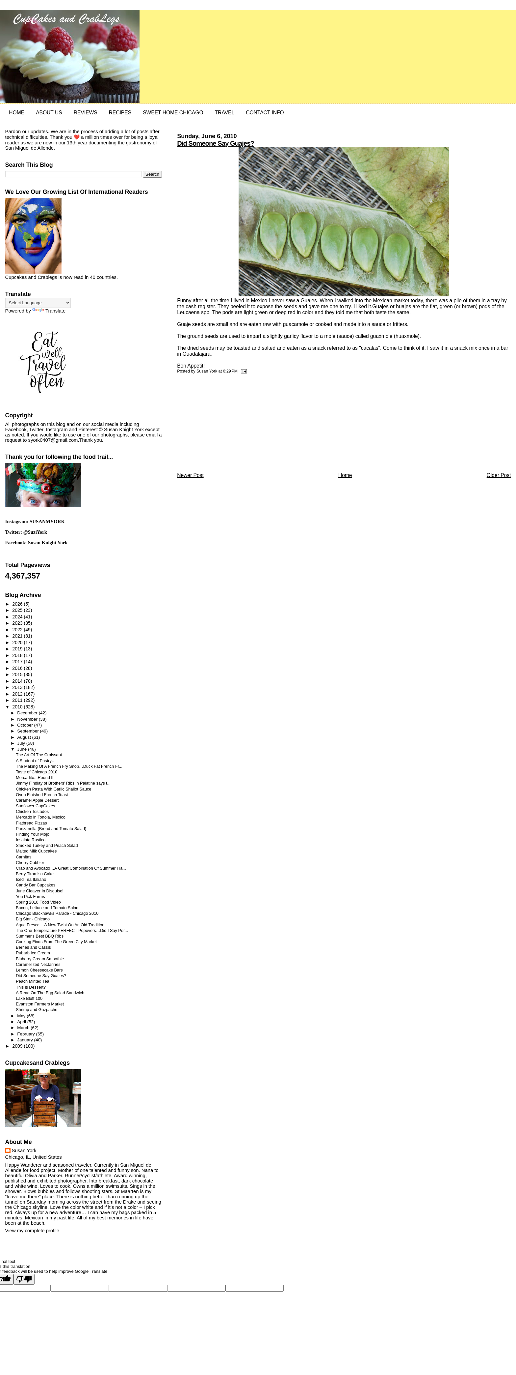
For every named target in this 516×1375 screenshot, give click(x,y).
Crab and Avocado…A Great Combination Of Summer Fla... (71, 868)
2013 (18, 687)
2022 (18, 629)
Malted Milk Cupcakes (36, 851)
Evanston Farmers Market (40, 1004)
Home (345, 475)
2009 (18, 1046)
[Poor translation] (24, 1279)
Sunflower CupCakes (35, 806)
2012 (18, 694)
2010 (18, 706)
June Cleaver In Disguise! (40, 891)
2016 (18, 668)
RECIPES (120, 112)
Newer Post (190, 475)
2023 (18, 623)
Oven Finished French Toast (42, 794)
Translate (48, 311)
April (22, 1021)
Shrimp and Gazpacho (36, 1009)
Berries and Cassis (33, 947)
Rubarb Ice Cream (33, 953)
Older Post (499, 475)
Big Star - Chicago (33, 919)
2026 (18, 604)
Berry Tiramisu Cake (35, 874)
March (24, 1027)
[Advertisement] (226, 424)
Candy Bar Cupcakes (35, 885)
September (28, 731)
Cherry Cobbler (30, 862)
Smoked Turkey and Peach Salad (47, 845)
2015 (18, 674)
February (26, 1033)
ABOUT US (49, 112)
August (24, 737)
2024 (18, 616)
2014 (18, 681)
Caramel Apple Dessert (37, 800)
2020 (18, 642)
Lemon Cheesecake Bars (39, 970)
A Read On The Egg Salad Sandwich (50, 993)
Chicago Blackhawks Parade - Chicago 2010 (57, 913)
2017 (18, 661)
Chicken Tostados (32, 811)
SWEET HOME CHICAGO (173, 112)
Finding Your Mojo (32, 834)
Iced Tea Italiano (31, 879)
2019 (18, 648)
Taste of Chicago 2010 (36, 772)
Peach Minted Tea (32, 981)
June (22, 749)
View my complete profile (32, 1230)
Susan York (24, 1150)
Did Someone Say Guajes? (215, 143)
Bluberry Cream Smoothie (40, 959)
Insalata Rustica (30, 840)
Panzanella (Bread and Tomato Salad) (51, 828)
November (28, 719)
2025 (18, 610)
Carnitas (23, 857)
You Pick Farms (30, 896)
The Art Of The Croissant (39, 755)
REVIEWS (85, 112)
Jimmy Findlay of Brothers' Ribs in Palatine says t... (63, 783)
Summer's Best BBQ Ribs (40, 936)
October (25, 725)
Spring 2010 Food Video (38, 902)
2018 (18, 655)
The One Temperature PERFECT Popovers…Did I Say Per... (72, 930)
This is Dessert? (31, 987)
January (25, 1039)
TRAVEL (225, 112)
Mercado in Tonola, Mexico (40, 817)
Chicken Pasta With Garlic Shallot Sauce (53, 789)
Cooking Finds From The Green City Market (56, 942)
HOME (16, 112)
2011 (18, 700)
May (22, 1015)
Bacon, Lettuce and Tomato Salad (47, 908)
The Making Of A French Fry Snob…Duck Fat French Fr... (69, 766)
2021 (18, 636)
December (28, 712)
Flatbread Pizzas (31, 823)
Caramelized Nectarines (38, 964)
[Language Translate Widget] (38, 303)
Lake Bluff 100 (29, 998)
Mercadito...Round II (34, 777)
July (21, 743)
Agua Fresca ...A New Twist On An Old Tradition (60, 925)
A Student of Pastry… (36, 761)
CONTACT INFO (265, 112)
